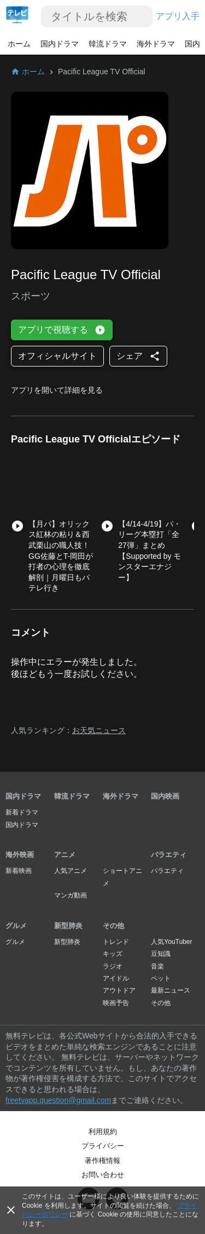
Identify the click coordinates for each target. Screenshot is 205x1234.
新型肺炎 (68, 926)
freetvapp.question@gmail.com (58, 1100)
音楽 (157, 966)
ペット (161, 978)
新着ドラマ (21, 812)
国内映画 (165, 796)
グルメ (16, 926)
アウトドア (119, 990)
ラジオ (112, 966)
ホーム (19, 43)
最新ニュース (170, 990)
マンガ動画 (70, 895)
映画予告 (116, 1003)
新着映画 (18, 871)
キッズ (112, 954)
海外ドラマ (156, 43)
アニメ (64, 855)
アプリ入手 (178, 16)
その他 (113, 926)
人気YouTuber (171, 942)
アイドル (116, 978)
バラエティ (168, 855)
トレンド (116, 942)
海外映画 (19, 855)
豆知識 (161, 954)
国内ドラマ (59, 43)
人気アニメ (70, 871)
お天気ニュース (99, 730)
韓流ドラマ (108, 43)
